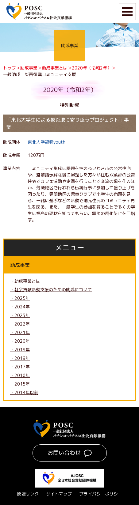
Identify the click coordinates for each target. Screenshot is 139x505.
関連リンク (28, 494)
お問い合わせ (64, 453)
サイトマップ (59, 494)
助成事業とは (55, 68)
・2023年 (20, 315)
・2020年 (20, 341)
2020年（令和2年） (91, 68)
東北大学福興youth (46, 142)
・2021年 (20, 332)
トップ (9, 68)
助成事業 (28, 68)
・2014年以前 (24, 392)
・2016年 (20, 375)
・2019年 (20, 349)
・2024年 (20, 307)
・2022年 (20, 324)
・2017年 (20, 367)
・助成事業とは (25, 281)
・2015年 (20, 384)
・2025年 (20, 298)
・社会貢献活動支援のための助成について (51, 289)
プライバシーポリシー (100, 494)
